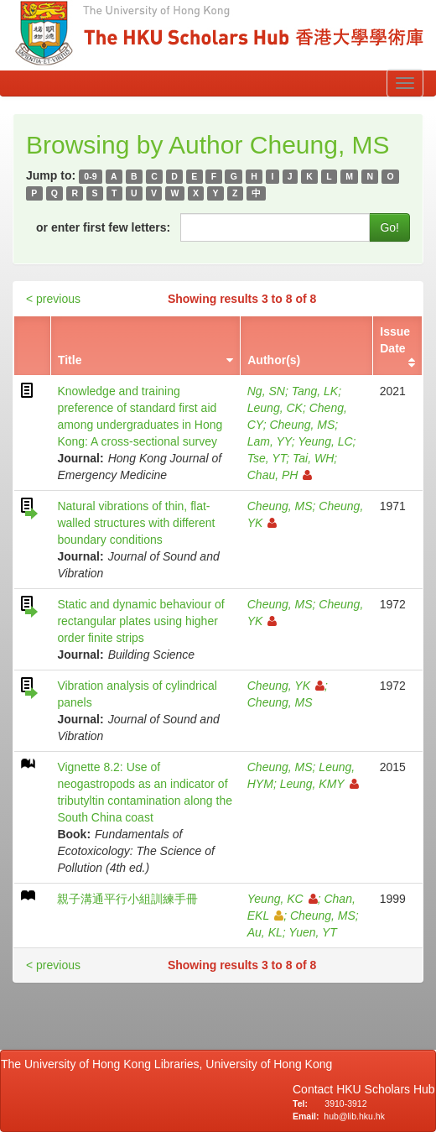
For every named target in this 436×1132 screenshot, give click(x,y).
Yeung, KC (282, 898)
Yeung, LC (325, 441)
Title (70, 360)
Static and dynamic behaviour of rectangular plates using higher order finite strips (140, 620)
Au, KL (265, 932)
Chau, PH (280, 475)
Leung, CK (275, 408)
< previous (53, 298)
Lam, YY (269, 441)
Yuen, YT (312, 932)
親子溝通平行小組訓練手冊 (127, 898)
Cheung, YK (285, 685)
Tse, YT (266, 458)
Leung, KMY (319, 783)
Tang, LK (315, 391)
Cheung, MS (302, 424)
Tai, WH (313, 458)
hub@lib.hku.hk (354, 1116)
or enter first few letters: (103, 227)
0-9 (90, 176)
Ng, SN (266, 391)
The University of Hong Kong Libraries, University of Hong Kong (170, 1064)
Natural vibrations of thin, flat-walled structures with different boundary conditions (136, 522)
